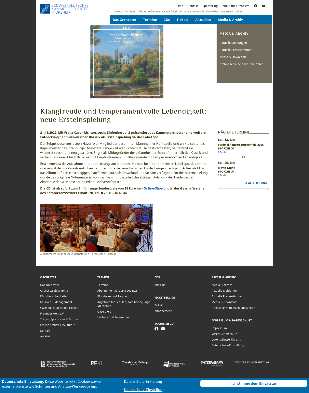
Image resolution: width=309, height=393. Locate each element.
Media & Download (233, 57)
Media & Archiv (230, 19)
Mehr (223, 152)
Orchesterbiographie (54, 290)
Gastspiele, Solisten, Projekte (59, 308)
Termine (150, 19)
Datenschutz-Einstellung (228, 345)
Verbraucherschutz (224, 334)
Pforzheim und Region (112, 296)
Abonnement (163, 311)
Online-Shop (153, 188)
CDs (167, 19)
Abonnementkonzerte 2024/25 (117, 290)
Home (179, 6)
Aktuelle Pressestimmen (236, 50)
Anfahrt (45, 336)
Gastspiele (104, 311)
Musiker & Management (56, 302)
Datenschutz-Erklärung (143, 381)
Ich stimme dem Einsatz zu (253, 383)
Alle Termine (258, 183)
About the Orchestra (235, 6)
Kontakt (193, 6)
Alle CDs (159, 285)
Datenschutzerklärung (226, 339)
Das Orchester (124, 19)
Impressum (219, 328)
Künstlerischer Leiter (54, 296)
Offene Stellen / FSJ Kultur (57, 325)
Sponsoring (210, 6)
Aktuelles (203, 19)
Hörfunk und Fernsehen (113, 317)
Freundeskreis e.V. (52, 313)
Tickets (183, 19)
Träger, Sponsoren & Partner (59, 319)
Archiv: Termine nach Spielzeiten (241, 64)
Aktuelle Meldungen (233, 43)
